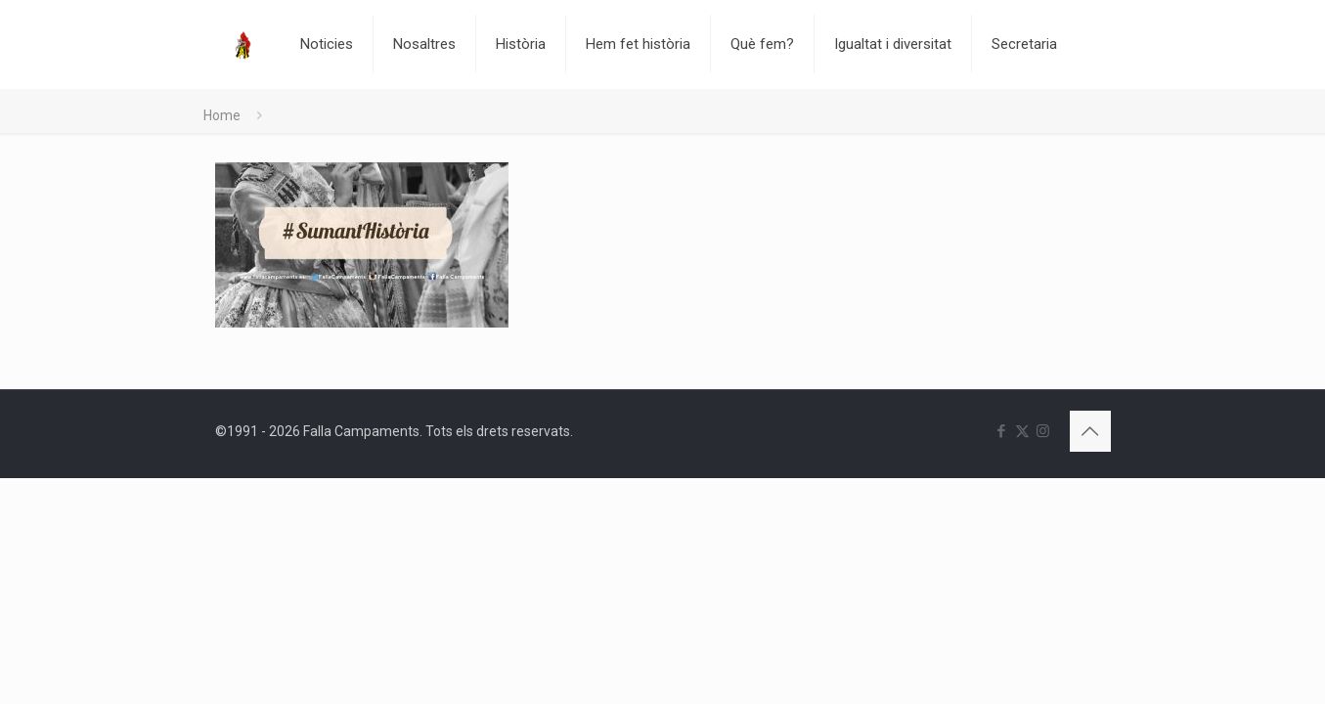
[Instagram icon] (1043, 431)
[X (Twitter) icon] (1022, 431)
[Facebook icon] (1001, 431)
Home (222, 115)
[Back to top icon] (1090, 431)
